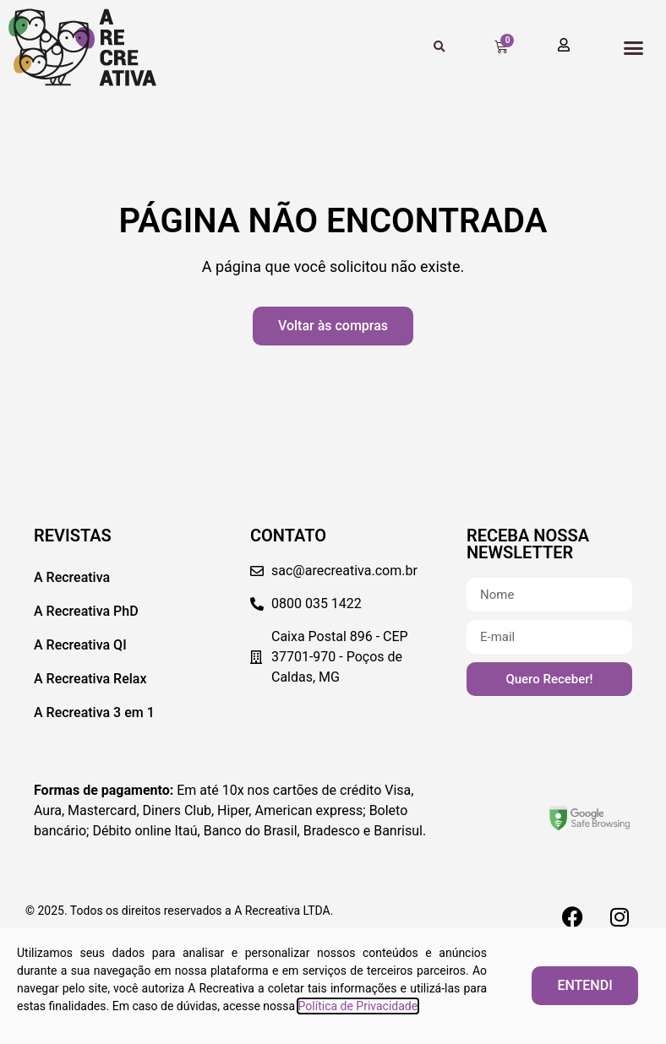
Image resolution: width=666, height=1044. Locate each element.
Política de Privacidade (358, 1006)
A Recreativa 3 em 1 (94, 712)
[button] (633, 47)
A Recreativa (72, 577)
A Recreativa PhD (86, 611)
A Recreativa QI (80, 645)
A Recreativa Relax (90, 679)
